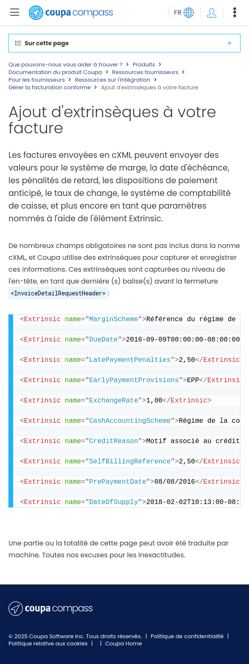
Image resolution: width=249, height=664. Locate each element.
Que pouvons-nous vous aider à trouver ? (65, 65)
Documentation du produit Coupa (55, 72)
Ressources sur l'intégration (112, 80)
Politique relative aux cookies (48, 643)
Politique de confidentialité (188, 636)
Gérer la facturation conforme (49, 87)
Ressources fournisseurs (145, 72)
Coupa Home (123, 643)
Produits (144, 65)
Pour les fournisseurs (36, 80)
